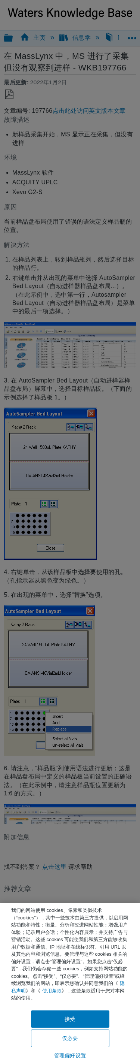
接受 (70, 1019)
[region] (70, 983)
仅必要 (70, 1038)
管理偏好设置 (70, 1055)
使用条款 (52, 991)
